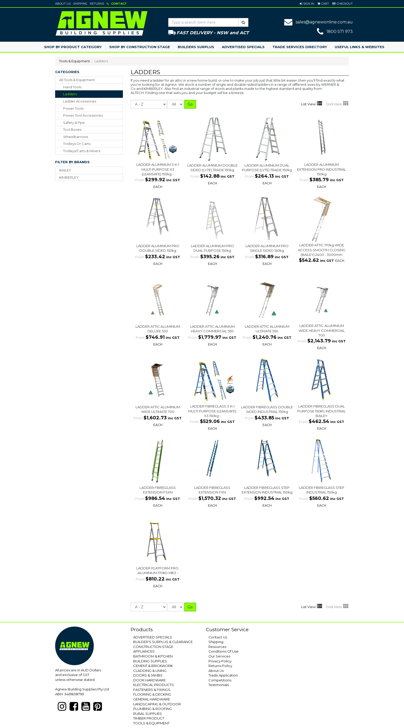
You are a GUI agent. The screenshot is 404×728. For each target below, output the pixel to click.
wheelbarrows (75, 137)
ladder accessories (79, 101)
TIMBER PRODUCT (148, 718)
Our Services (219, 656)
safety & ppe (74, 122)
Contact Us (217, 637)
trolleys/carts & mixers (81, 151)
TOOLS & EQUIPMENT (151, 723)
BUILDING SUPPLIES (150, 661)
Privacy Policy (219, 661)
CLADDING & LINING (149, 671)
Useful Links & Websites (359, 47)
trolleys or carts (76, 144)
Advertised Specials (243, 47)
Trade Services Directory (299, 47)
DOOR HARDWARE (149, 680)
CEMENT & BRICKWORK (153, 666)
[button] (306, 3)
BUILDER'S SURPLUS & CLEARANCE (163, 642)
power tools (73, 108)
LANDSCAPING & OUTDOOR (157, 704)
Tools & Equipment (74, 61)
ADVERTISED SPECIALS (152, 637)
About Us (63, 3)
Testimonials (218, 685)
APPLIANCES (144, 651)
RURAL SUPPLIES (147, 714)
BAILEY (65, 170)
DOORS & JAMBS (148, 675)
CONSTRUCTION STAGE (153, 647)
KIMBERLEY (69, 177)
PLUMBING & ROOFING (152, 709)
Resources (217, 647)
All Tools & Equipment (77, 80)
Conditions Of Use (223, 651)
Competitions (219, 680)
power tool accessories (83, 115)
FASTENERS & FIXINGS (151, 690)
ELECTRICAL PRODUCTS (153, 685)
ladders (70, 94)
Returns (97, 3)
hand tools (72, 87)
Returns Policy (220, 666)
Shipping (80, 3)
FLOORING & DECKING (152, 694)
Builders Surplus (196, 47)
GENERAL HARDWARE (151, 699)
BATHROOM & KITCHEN (153, 656)
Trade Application (223, 675)
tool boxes (72, 129)
